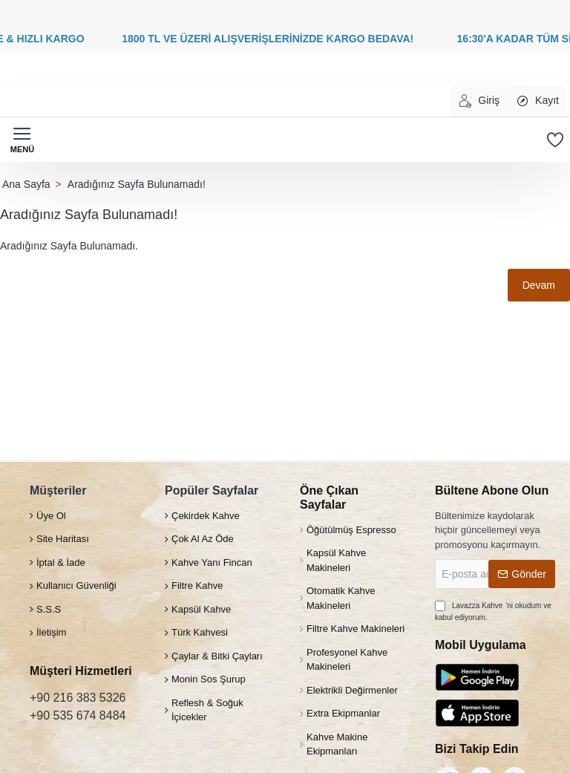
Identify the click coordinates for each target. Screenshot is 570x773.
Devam (538, 285)
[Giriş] (479, 101)
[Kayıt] (537, 101)
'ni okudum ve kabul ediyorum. (493, 610)
